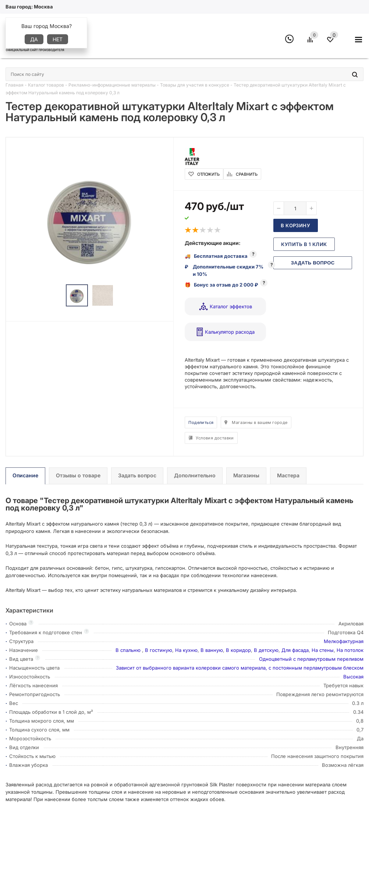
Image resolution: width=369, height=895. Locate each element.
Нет (58, 39)
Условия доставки (215, 438)
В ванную (212, 650)
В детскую (266, 650)
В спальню (129, 650)
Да (34, 39)
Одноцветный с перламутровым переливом (311, 659)
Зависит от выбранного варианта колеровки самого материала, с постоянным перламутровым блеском (239, 668)
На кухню (186, 650)
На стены (323, 650)
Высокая (353, 677)
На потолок (350, 650)
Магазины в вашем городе (259, 422)
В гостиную (158, 650)
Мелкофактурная (343, 641)
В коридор (238, 650)
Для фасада (295, 650)
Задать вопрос (313, 263)
